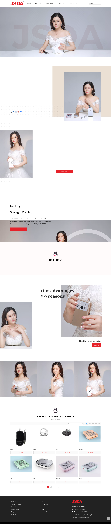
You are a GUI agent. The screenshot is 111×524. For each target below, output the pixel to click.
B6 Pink (58, 478)
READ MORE (65, 171)
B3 (34, 478)
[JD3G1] (28, 154)
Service (43, 509)
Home (43, 502)
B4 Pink (81, 449)
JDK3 (11, 449)
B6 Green (81, 478)
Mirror (34, 449)
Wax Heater (14, 514)
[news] (28, 325)
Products (44, 507)
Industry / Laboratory (16, 504)
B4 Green (12, 478)
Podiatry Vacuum (15, 509)
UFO (57, 449)
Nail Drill (13, 502)
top (108, 518)
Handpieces (14, 511)
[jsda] (18, 379)
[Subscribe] (96, 345)
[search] (73, 345)
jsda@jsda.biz (81, 506)
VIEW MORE (18, 229)
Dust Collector (14, 507)
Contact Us (44, 511)
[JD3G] (82, 96)
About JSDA (45, 504)
